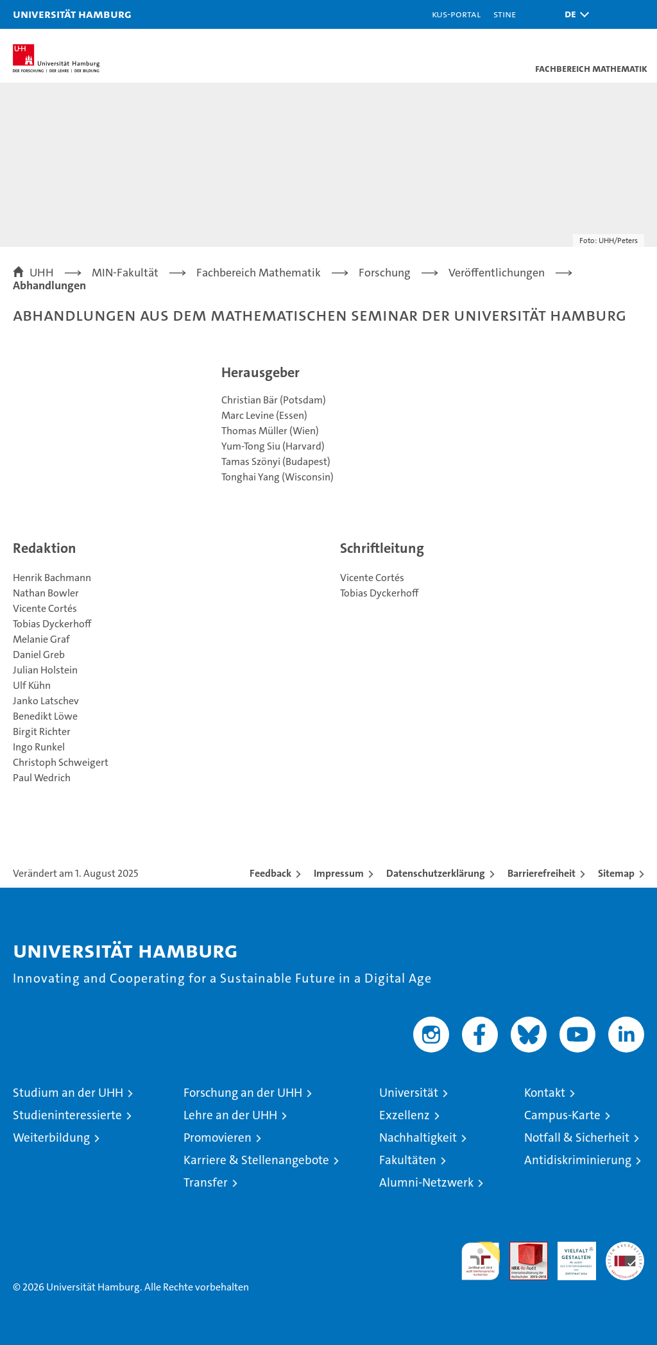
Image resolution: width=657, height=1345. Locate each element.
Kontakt (544, 1093)
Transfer (205, 1182)
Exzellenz (404, 1115)
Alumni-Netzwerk (426, 1182)
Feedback (270, 873)
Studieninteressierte (67, 1115)
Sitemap (616, 873)
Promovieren (217, 1137)
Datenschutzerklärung (435, 873)
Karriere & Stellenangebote (256, 1160)
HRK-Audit (570, 1255)
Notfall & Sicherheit (576, 1137)
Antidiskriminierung (577, 1160)
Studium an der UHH (68, 1093)
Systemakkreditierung (625, 1248)
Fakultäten (407, 1160)
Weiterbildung (51, 1137)
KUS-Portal (456, 14)
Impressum (339, 873)
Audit (521, 1248)
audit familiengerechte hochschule (480, 1261)
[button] (574, 14)
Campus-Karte (562, 1115)
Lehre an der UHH (230, 1115)
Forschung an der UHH (242, 1093)
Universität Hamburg (72, 14)
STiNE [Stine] (504, 14)
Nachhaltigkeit (418, 1137)
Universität (408, 1093)
